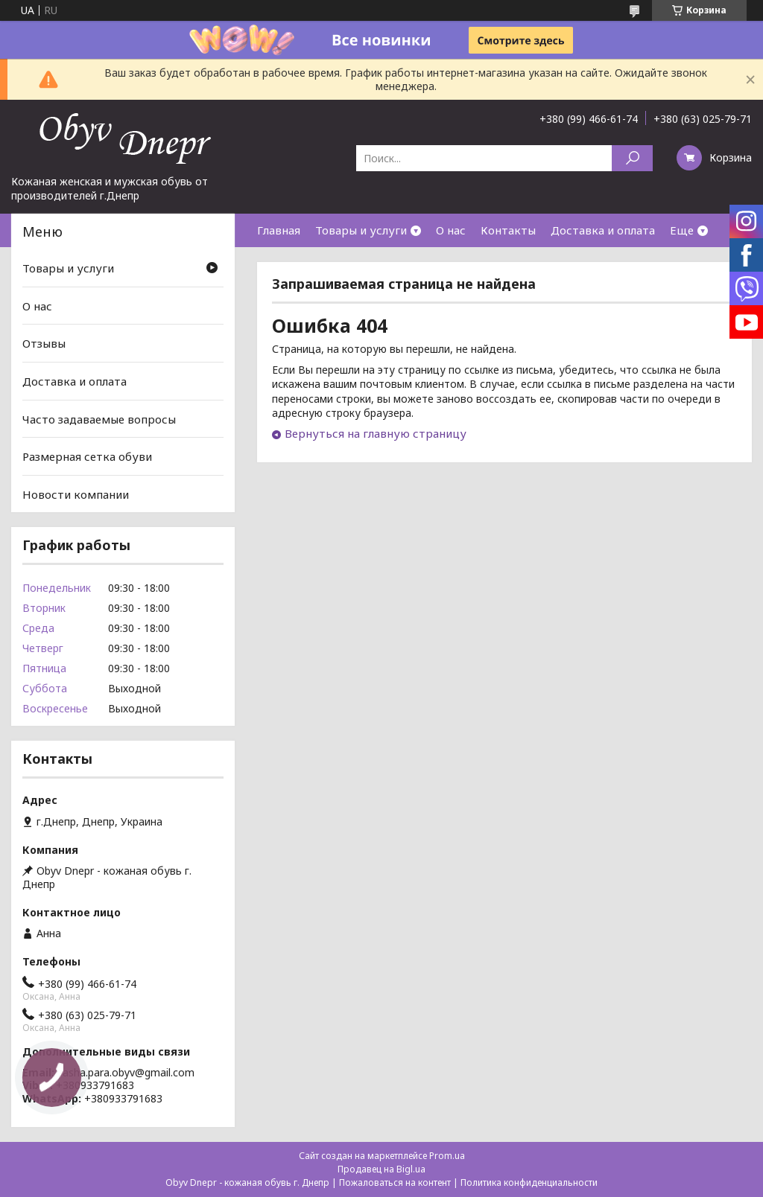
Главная (278, 230)
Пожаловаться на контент (395, 1182)
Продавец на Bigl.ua (381, 1169)
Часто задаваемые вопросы (99, 418)
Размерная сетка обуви (87, 456)
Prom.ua (447, 1155)
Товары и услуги (361, 230)
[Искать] (632, 158)
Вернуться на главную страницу (375, 433)
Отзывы (44, 343)
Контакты (508, 230)
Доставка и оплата (603, 230)
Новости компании (75, 494)
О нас (451, 230)
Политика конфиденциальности (529, 1182)
